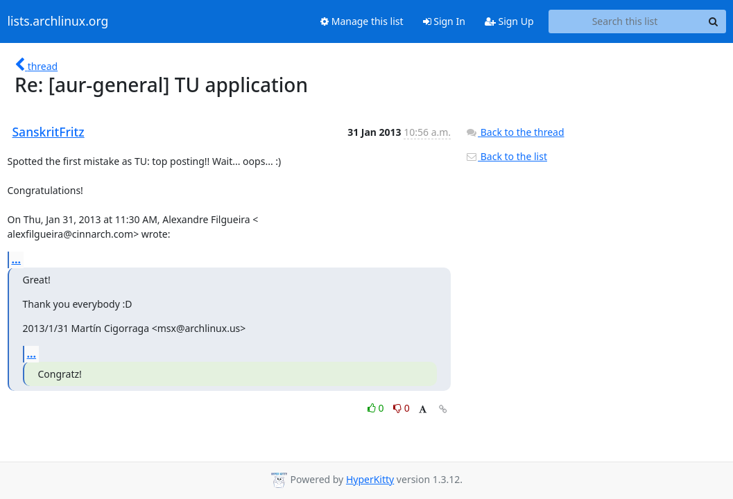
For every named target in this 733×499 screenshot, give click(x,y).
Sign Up (509, 21)
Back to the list (506, 156)
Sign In (444, 21)
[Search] (713, 21)
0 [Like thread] (377, 407)
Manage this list (362, 21)
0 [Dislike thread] (401, 407)
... (16, 259)
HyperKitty (370, 479)
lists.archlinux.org (58, 21)
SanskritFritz (48, 131)
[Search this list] (625, 21)
